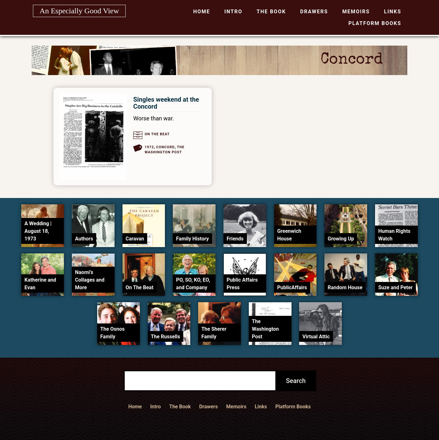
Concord (165, 147)
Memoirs (356, 12)
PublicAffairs (292, 287)
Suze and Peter (395, 287)
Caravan (135, 239)
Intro (233, 12)
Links (392, 12)
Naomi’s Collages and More (89, 279)
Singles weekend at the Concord (166, 103)
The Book (271, 12)
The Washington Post (265, 329)
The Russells (165, 337)
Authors (84, 239)
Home (201, 12)
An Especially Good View (79, 11)
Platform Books (374, 23)
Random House (345, 287)
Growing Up (341, 239)
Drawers (314, 12)
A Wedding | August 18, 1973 (38, 231)
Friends (235, 239)
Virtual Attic (315, 337)
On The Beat (157, 134)
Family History (192, 239)
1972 (149, 147)
